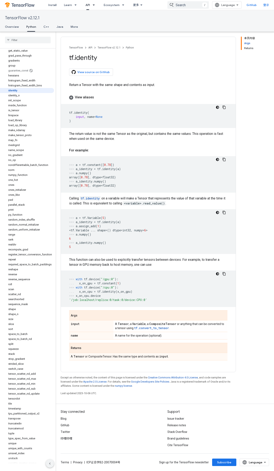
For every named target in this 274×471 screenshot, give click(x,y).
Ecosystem (111, 5)
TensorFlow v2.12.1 (22, 18)
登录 (266, 5)
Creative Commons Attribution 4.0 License (173, 377)
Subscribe (224, 462)
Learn (68, 5)
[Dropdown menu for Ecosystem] (124, 5)
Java (59, 27)
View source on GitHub (91, 72)
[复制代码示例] (224, 107)
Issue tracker (175, 418)
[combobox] (188, 5)
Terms (65, 462)
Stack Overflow (177, 432)
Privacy (78, 462)
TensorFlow (76, 47)
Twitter (65, 432)
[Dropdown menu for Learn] (77, 5)
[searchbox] (28, 40)
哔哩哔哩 (66, 438)
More (74, 27)
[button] (148, 97)
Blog (63, 418)
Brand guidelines (178, 438)
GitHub (251, 5)
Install (52, 5)
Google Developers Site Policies (150, 381)
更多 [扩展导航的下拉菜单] (136, 5)
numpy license (123, 385)
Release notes (176, 425)
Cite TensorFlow (177, 445)
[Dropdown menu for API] (95, 5)
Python (130, 47)
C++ (46, 27)
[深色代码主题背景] (217, 107)
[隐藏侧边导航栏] (50, 463)
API (90, 47)
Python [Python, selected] (31, 27)
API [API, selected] (87, 5)
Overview (12, 27)
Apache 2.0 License (95, 381)
